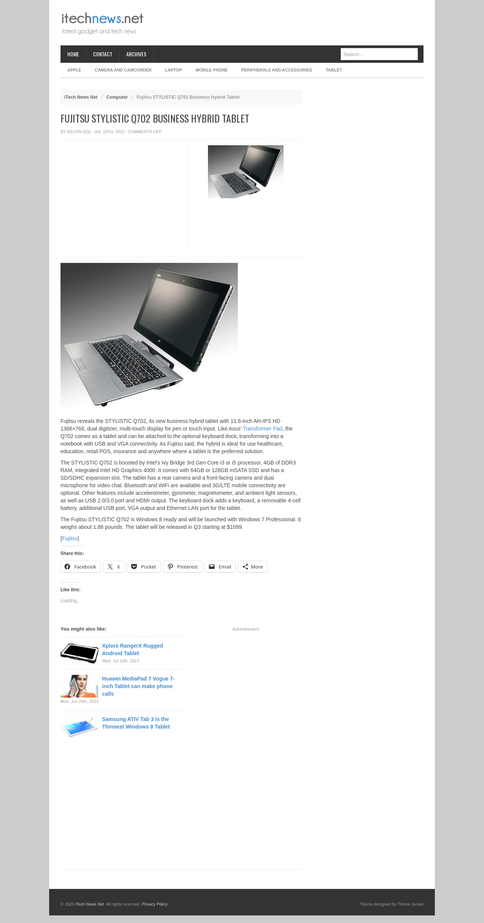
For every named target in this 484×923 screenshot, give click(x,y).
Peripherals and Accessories (276, 70)
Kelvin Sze (79, 131)
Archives (136, 54)
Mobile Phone (211, 70)
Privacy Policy (155, 904)
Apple (74, 70)
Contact (102, 54)
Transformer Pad (262, 429)
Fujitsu (70, 538)
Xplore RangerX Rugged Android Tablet (132, 649)
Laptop (173, 70)
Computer (117, 97)
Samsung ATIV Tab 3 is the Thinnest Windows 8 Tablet (136, 723)
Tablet (334, 70)
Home (73, 54)
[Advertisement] (286, 23)
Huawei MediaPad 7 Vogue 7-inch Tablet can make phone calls (138, 686)
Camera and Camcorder (123, 70)
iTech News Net (81, 97)
